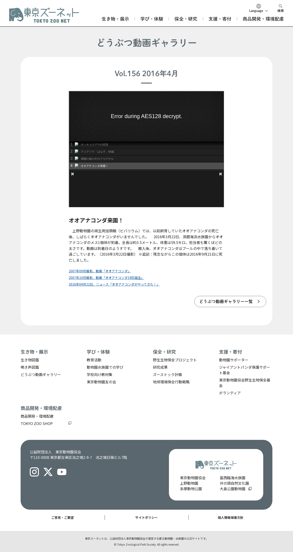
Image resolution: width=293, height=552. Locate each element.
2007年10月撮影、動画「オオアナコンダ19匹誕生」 (106, 277)
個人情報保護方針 (230, 517)
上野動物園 (189, 483)
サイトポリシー (146, 517)
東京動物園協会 (193, 477)
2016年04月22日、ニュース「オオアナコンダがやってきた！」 (114, 284)
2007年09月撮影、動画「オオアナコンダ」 (100, 271)
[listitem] (230, 301)
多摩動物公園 (191, 488)
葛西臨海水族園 (232, 477)
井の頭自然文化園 (234, 483)
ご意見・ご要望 (62, 517)
